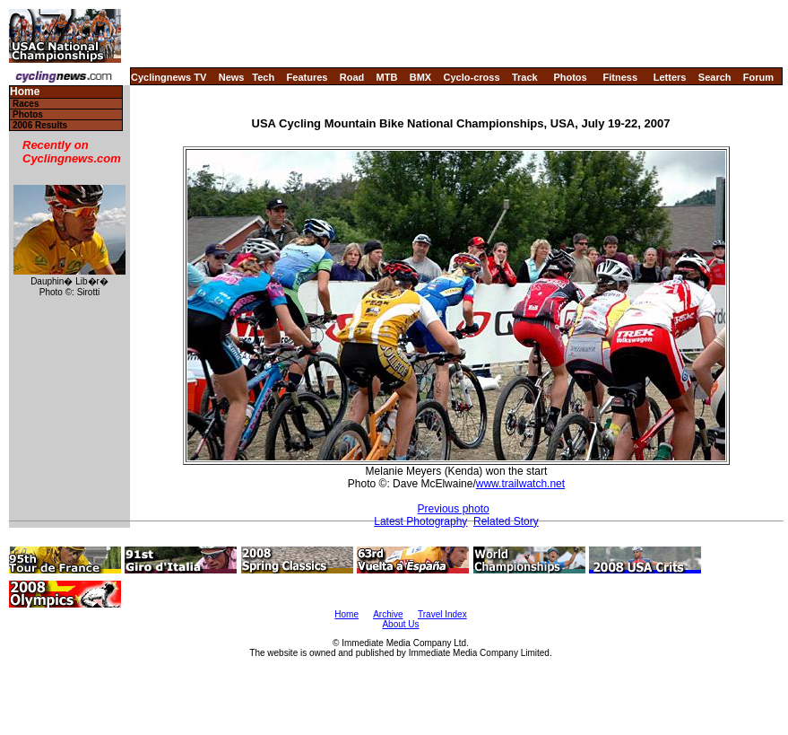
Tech (263, 77)
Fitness (619, 77)
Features (307, 77)
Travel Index (442, 614)
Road (352, 77)
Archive (388, 614)
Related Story (506, 521)
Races (26, 104)
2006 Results (40, 125)
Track (525, 77)
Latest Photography (420, 521)
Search (715, 77)
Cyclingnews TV (168, 77)
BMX (420, 77)
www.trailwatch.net (520, 483)
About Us (400, 624)
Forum (758, 77)
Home (24, 92)
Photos (569, 77)
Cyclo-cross (472, 77)
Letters (670, 77)
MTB (387, 77)
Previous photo (453, 509)
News (232, 77)
